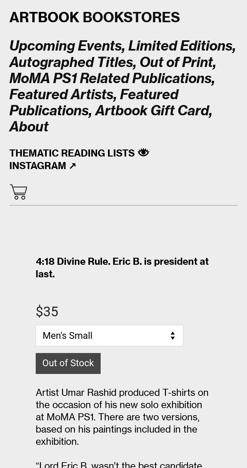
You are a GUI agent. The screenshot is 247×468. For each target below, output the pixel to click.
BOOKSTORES (94, 17)
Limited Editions (180, 45)
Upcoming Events (65, 45)
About (29, 126)
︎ (18, 192)
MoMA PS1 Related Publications (110, 78)
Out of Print (176, 62)
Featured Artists (61, 94)
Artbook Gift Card (152, 110)
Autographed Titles (71, 62)
